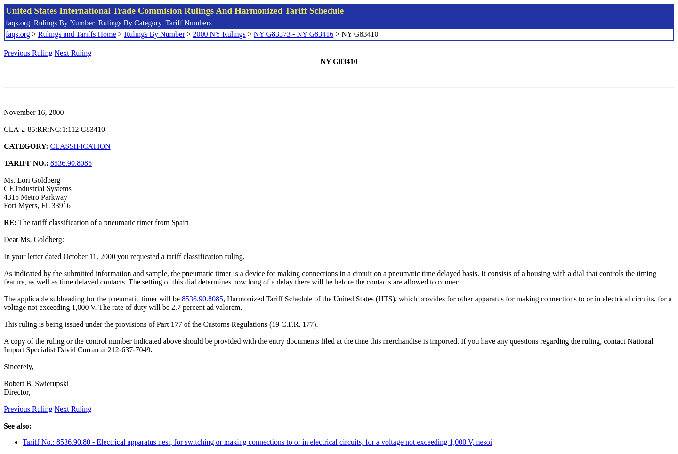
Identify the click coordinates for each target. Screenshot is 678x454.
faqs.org (18, 23)
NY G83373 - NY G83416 (293, 34)
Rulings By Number (64, 23)
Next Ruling (73, 53)
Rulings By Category (130, 23)
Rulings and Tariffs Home (77, 34)
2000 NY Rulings (219, 34)
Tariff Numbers (188, 23)
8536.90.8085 (71, 163)
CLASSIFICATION (80, 146)
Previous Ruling (28, 53)
